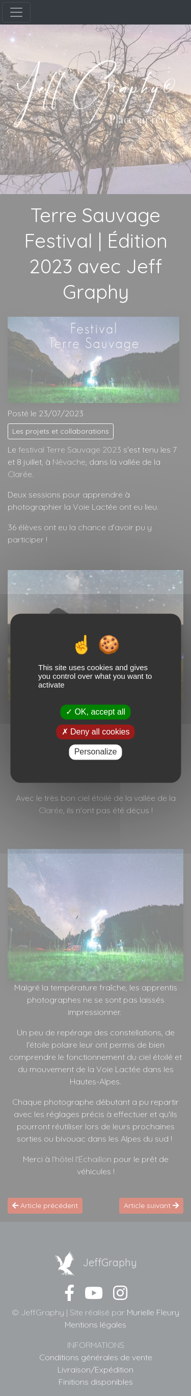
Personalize (95, 752)
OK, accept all (95, 711)
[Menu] (16, 12)
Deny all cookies (96, 732)
